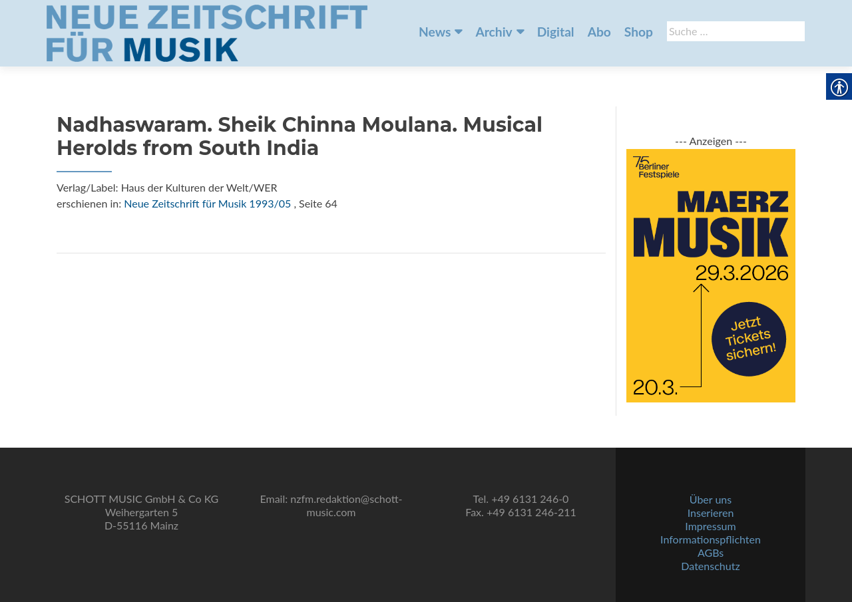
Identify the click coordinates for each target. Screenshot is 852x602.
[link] (207, 32)
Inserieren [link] (711, 512)
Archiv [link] (493, 31)
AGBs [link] (711, 552)
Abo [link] (599, 31)
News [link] (435, 31)
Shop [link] (638, 31)
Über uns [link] (711, 499)
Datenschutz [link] (710, 565)
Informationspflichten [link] (710, 539)
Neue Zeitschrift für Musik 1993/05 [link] (207, 203)
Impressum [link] (710, 526)
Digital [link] (555, 31)
